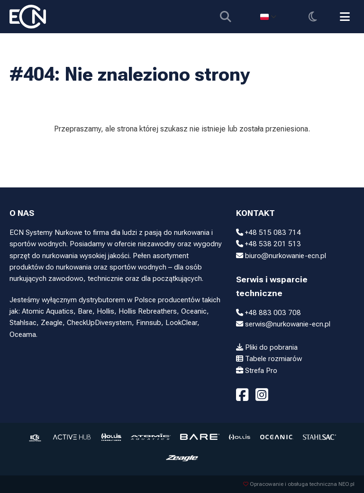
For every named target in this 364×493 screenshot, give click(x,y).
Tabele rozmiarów (269, 358)
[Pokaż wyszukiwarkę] (225, 16)
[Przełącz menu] (345, 16)
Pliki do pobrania (267, 347)
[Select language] (268, 16)
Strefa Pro (256, 370)
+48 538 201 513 (268, 244)
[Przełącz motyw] (312, 16)
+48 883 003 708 (268, 312)
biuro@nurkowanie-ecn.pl (281, 255)
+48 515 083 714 (268, 232)
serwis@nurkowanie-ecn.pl (283, 324)
